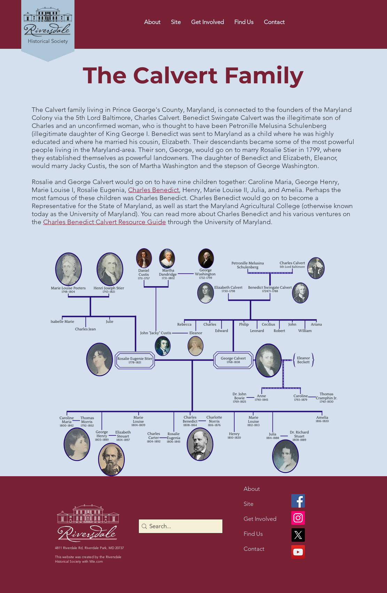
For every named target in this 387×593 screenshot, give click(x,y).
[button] (274, 22)
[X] (298, 535)
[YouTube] (298, 552)
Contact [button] (254, 548)
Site (248, 503)
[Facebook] (298, 501)
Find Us (253, 533)
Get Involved (260, 518)
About (252, 488)
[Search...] (178, 526)
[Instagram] (298, 518)
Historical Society (48, 41)
